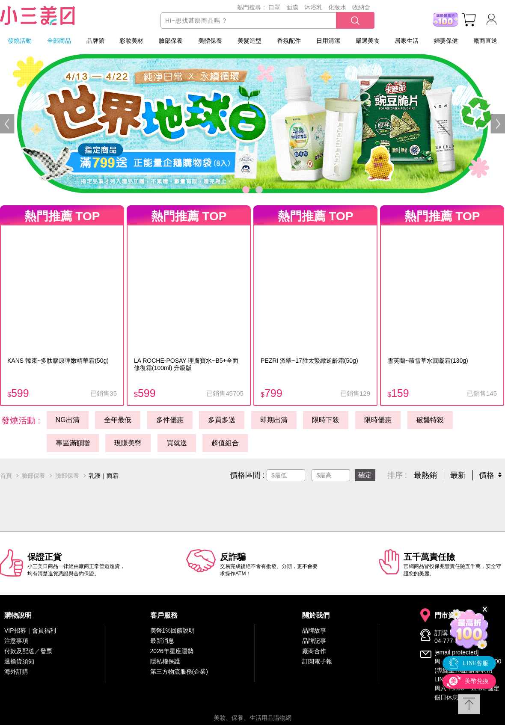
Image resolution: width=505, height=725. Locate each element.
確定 (365, 475)
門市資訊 (448, 615)
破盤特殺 (430, 419)
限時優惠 (378, 419)
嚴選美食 (368, 40)
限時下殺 (325, 419)
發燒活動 (20, 40)
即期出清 (274, 419)
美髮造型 (249, 40)
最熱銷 (425, 475)
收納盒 (361, 7)
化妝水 (337, 7)
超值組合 (225, 443)
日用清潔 (328, 40)
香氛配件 (289, 40)
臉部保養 (171, 40)
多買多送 (221, 419)
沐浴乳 (313, 7)
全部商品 (59, 40)
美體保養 (210, 40)
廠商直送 (485, 40)
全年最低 (117, 419)
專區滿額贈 (73, 443)
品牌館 (95, 40)
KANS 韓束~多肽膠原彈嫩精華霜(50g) (58, 360)
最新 (458, 475)
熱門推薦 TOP (62, 216)
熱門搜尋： (252, 7)
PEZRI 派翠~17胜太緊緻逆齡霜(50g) (309, 360)
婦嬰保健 (446, 40)
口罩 (274, 7)
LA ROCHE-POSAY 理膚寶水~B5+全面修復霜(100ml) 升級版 (186, 364)
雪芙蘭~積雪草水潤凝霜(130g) (427, 360)
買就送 (176, 443)
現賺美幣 (128, 443)
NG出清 (68, 419)
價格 (486, 475)
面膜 (292, 7)
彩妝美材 (131, 40)
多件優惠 (170, 419)
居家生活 (407, 40)
